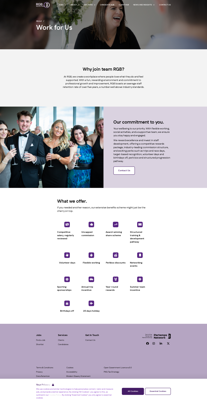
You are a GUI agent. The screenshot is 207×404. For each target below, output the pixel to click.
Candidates (63, 344)
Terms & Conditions (44, 367)
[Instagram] (153, 343)
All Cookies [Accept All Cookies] (133, 391)
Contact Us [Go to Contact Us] (165, 4)
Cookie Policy (55, 395)
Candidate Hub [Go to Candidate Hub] (107, 4)
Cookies (69, 367)
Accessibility (71, 372)
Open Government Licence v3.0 (118, 367)
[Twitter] (168, 343)
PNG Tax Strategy (111, 372)
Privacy (39, 372)
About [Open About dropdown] (75, 4)
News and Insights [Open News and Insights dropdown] (144, 4)
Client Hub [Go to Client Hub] (124, 4)
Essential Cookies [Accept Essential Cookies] (158, 391)
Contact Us (124, 170)
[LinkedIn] (160, 343)
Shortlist (40, 344)
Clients (61, 340)
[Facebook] (147, 343)
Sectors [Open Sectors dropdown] (89, 4)
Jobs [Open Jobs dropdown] (62, 4)
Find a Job (40, 340)
